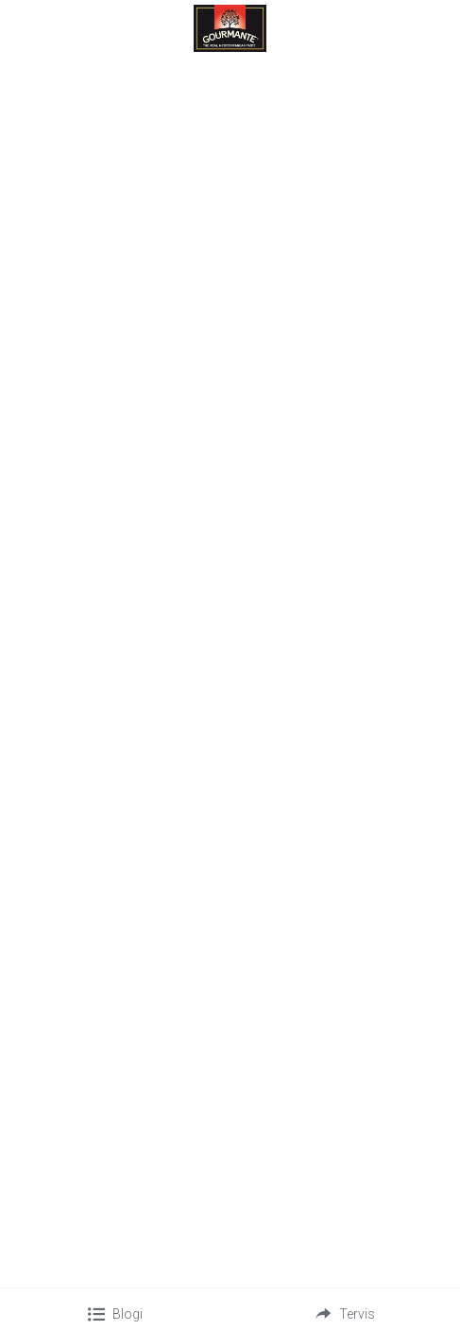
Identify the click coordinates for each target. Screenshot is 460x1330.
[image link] (230, 27)
